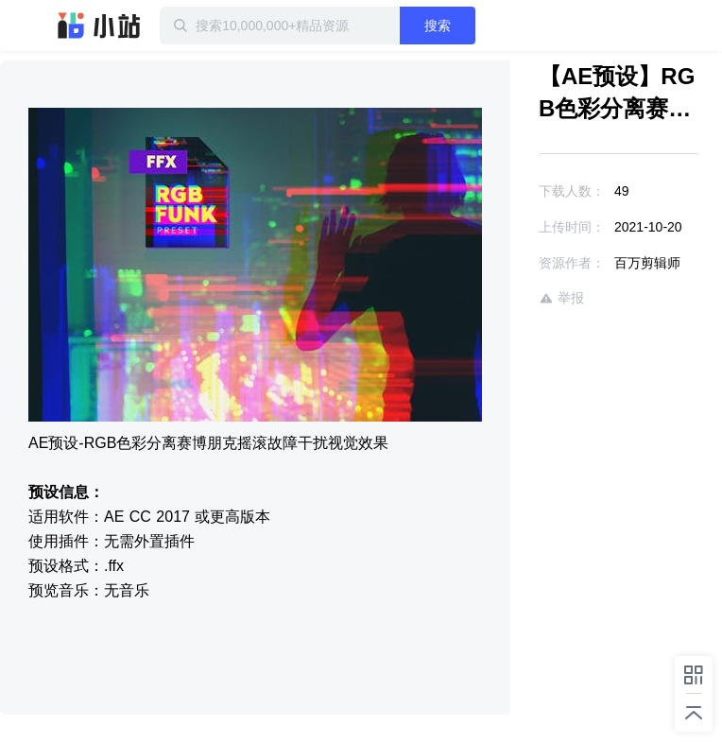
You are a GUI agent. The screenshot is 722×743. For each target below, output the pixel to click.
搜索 (437, 25)
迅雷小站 (99, 25)
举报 (561, 298)
